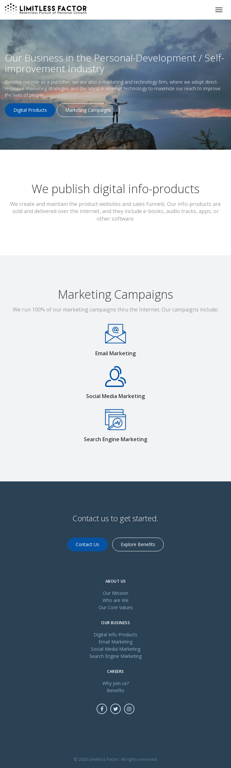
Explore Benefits (138, 544)
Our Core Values (116, 607)
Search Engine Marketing (115, 656)
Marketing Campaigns (88, 110)
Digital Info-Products (115, 634)
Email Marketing (115, 642)
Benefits (115, 690)
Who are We (115, 600)
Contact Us (87, 544)
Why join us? (115, 683)
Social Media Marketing (115, 649)
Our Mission (115, 593)
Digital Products (30, 110)
